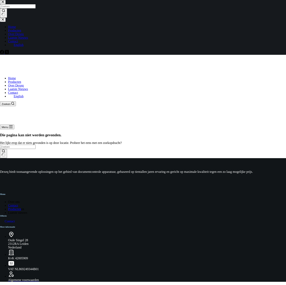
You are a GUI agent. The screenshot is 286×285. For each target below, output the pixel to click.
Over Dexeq (16, 85)
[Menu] (7, 127)
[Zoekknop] (3, 153)
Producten (14, 81)
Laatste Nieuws (18, 89)
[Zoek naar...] (18, 147)
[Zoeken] (8, 103)
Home (12, 78)
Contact (13, 92)
